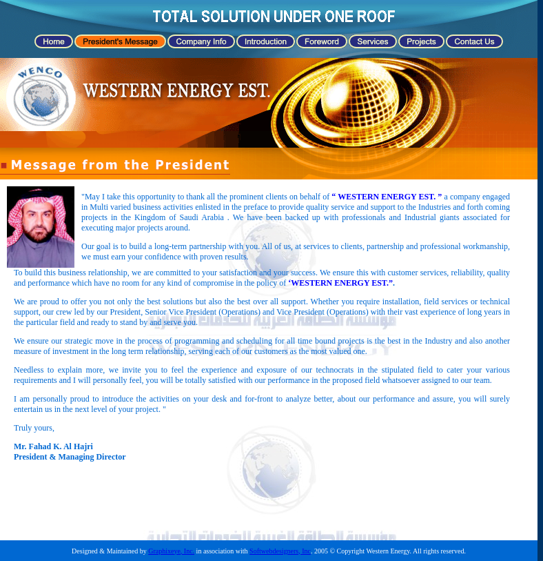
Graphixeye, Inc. (171, 551)
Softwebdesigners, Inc (280, 551)
